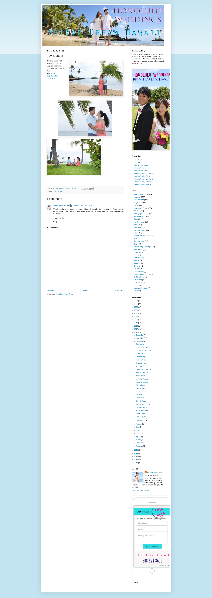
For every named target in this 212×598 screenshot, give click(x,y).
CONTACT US (139, 162)
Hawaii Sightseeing (141, 171)
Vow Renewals (139, 216)
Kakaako (137, 269)
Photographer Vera (140, 214)
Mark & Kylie (140, 366)
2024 (136, 307)
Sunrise (136, 260)
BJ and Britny (140, 385)
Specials (137, 291)
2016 (136, 332)
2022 (136, 313)
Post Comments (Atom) (64, 294)
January (139, 446)
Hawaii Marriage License (142, 274)
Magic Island (138, 203)
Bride (136, 225)
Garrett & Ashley (142, 407)
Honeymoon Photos (141, 208)
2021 (136, 317)
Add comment (52, 227)
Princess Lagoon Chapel (142, 247)
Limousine (137, 252)
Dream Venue (141, 363)
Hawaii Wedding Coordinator (144, 173)
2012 (136, 459)
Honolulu (137, 197)
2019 (136, 323)
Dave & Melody (141, 401)
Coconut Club (139, 272)
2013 (136, 456)
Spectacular (140, 344)
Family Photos (139, 222)
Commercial (138, 282)
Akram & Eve (140, 376)
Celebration (140, 398)
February (139, 443)
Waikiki (136, 205)
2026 (136, 301)
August (139, 424)
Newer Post (51, 290)
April (138, 437)
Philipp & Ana (140, 395)
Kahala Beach (57, 192)
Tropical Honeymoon (143, 350)
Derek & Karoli (141, 354)
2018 (136, 326)
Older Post (119, 290)
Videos (136, 238)
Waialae (137, 211)
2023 (136, 310)
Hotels (136, 233)
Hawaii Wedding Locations (143, 179)
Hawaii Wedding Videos (142, 184)
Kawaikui (137, 263)
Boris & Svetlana (142, 373)
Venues (136, 255)
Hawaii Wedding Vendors (143, 182)
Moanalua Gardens (141, 288)
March (138, 440)
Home (85, 290)
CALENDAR (138, 160)
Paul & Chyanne (142, 417)
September (140, 421)
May (138, 433)
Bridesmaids (138, 249)
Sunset (136, 219)
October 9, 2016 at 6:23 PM (82, 206)
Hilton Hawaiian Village (142, 236)
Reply (55, 222)
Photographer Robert (141, 194)
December (140, 335)
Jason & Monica (141, 360)
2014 (136, 453)
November (140, 338)
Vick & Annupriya (142, 410)
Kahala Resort (139, 227)
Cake (136, 244)
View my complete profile (141, 490)
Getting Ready (139, 258)
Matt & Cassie (141, 391)
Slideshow (137, 266)
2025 (136, 304)
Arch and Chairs (139, 230)
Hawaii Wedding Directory (143, 176)
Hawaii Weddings (140, 168)
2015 (136, 450)
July (138, 427)
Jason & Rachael (142, 347)
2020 (136, 320)
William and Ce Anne (143, 369)
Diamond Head (139, 241)
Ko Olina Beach (139, 277)
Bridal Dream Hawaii (61, 206)
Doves (136, 285)
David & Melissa (141, 388)
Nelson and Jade (142, 382)
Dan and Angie (141, 357)
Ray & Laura (140, 414)
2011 (136, 463)
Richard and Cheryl (143, 404)
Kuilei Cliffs (138, 280)
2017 (136, 329)
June (138, 430)
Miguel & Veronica (142, 379)
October (139, 341)
